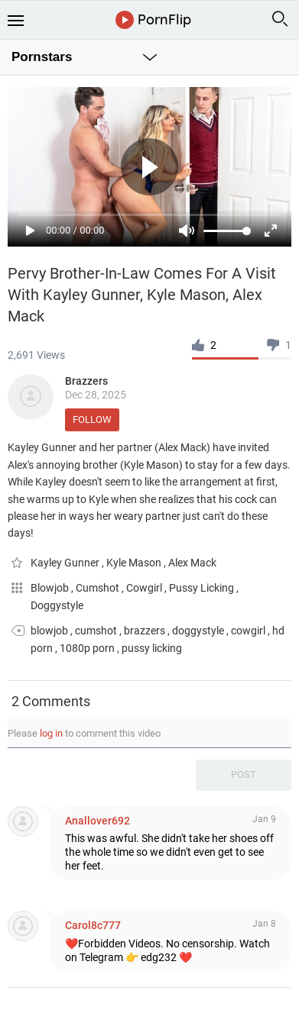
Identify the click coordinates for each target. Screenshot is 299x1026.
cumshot (96, 630)
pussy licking (152, 648)
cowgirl (248, 630)
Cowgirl (145, 588)
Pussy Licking (202, 588)
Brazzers (86, 381)
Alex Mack (192, 563)
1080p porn (87, 648)
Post (243, 774)
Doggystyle (57, 605)
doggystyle (198, 630)
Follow (92, 419)
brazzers (144, 630)
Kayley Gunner (66, 563)
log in (51, 733)
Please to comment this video (84, 733)
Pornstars (41, 57)
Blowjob (51, 588)
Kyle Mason (135, 563)
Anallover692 (97, 821)
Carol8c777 (93, 925)
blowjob (49, 630)
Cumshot (99, 588)
